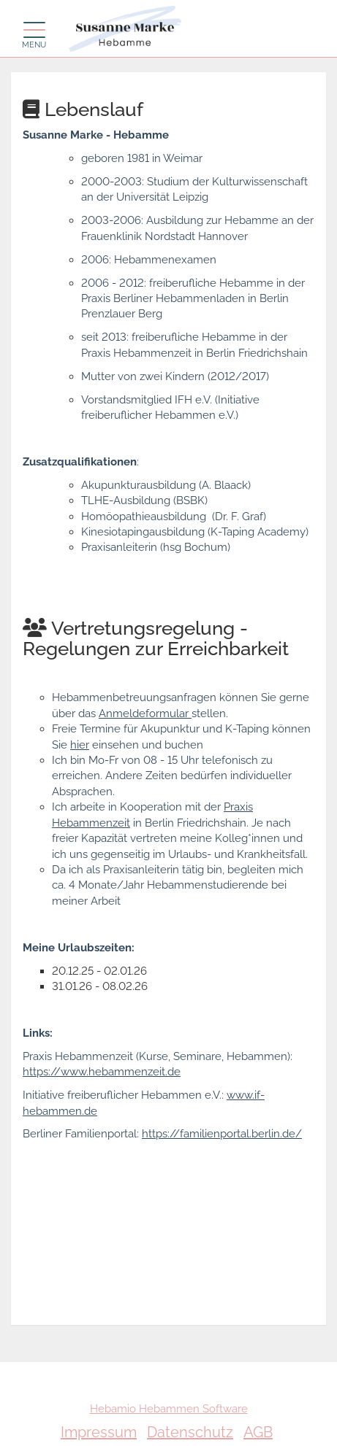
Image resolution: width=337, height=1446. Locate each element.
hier (79, 744)
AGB (258, 1432)
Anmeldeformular (145, 713)
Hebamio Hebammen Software (169, 1408)
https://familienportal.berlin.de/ (222, 1133)
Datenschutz (190, 1432)
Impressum (99, 1432)
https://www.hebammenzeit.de (102, 1071)
